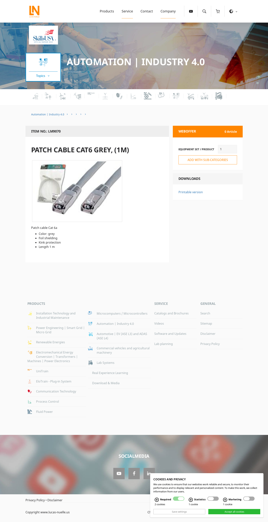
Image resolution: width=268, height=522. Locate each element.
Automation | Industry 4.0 (136, 61)
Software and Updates (170, 334)
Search (205, 313)
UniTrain (42, 371)
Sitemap (206, 323)
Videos (159, 323)
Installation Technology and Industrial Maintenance (56, 315)
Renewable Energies (50, 342)
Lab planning (163, 344)
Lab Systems (105, 363)
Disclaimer (207, 334)
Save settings (179, 511)
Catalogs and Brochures (171, 313)
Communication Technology (56, 391)
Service (127, 11)
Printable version (190, 192)
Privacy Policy (210, 344)
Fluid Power (44, 412)
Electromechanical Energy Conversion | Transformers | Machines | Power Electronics (52, 356)
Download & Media (106, 383)
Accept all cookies (234, 511)
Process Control (47, 401)
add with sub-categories (208, 160)
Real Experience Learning (110, 373)
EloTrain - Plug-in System (53, 381)
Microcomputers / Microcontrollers (122, 313)
